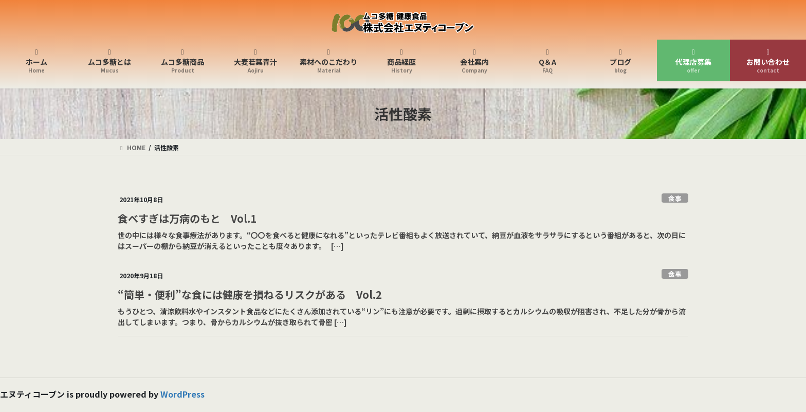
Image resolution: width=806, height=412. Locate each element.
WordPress (182, 394)
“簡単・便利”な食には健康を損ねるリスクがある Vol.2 (250, 294)
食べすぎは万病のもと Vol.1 (187, 218)
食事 (675, 198)
